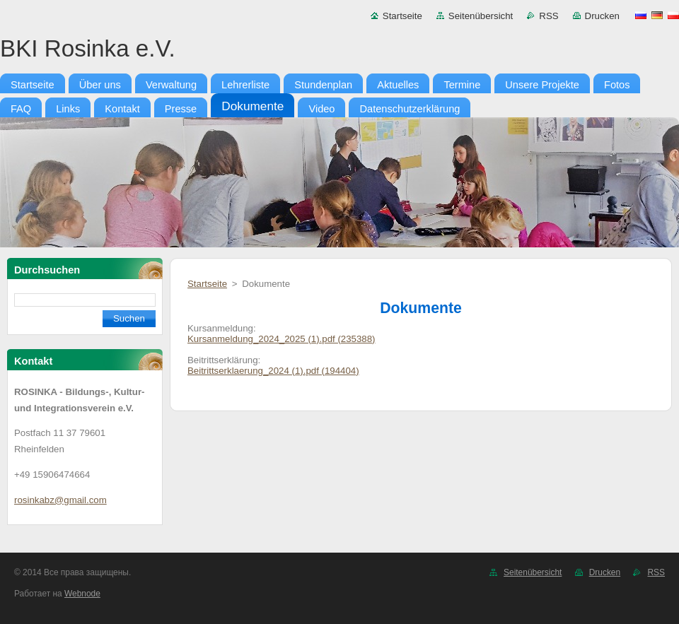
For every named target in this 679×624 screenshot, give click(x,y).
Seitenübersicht (480, 16)
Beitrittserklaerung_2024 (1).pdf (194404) (273, 370)
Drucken (602, 16)
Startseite (402, 16)
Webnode (82, 594)
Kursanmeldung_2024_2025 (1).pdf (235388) (281, 339)
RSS (548, 16)
